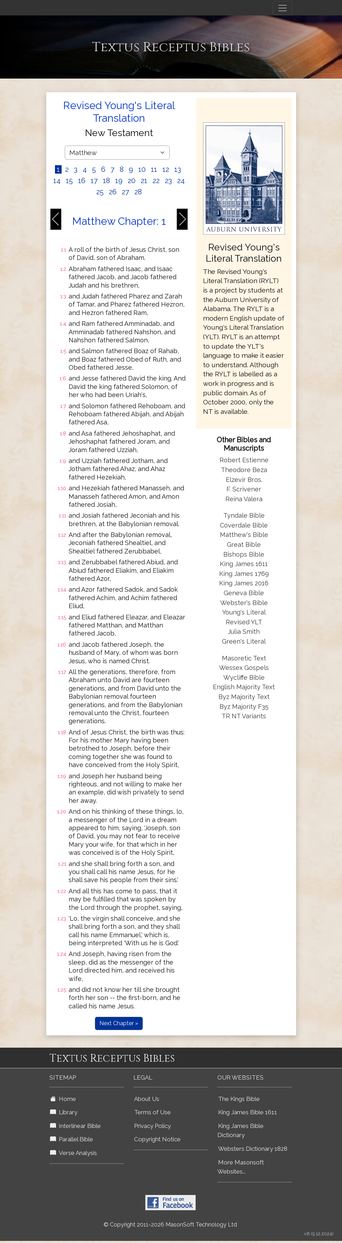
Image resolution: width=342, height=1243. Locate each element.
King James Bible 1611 (247, 1112)
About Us (146, 1098)
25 (100, 192)
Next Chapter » (118, 1023)
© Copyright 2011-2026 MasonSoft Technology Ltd (170, 1224)
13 (178, 169)
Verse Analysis (73, 1152)
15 (69, 180)
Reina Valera (244, 499)
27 (125, 192)
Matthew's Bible (244, 534)
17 (94, 180)
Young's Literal (244, 612)
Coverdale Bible (244, 525)
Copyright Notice (157, 1139)
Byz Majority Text (244, 696)
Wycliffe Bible (244, 677)
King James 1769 (244, 573)
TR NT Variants (244, 716)
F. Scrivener (243, 489)
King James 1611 (244, 563)
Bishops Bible (243, 554)
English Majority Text (244, 687)
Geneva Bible (244, 593)
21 (144, 180)
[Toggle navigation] (282, 8)
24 (181, 180)
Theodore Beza (244, 469)
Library (63, 1112)
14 (56, 180)
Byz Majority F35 (243, 706)
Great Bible (244, 544)
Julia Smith (244, 631)
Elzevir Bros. (244, 479)
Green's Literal (244, 641)
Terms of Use (152, 1112)
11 (154, 169)
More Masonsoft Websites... (240, 1167)
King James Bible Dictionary (240, 1130)
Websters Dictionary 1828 (252, 1148)
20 (131, 180)
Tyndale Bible (244, 515)
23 (168, 180)
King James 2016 (243, 583)
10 (142, 169)
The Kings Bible (239, 1098)
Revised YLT (244, 622)
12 (166, 169)
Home (63, 1098)
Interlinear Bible (75, 1125)
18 (106, 180)
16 (81, 180)
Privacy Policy (152, 1125)
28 (138, 192)
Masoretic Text (244, 658)
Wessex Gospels (244, 667)
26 (112, 192)
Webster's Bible (244, 602)
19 (118, 180)
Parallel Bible (71, 1139)
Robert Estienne (243, 460)
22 (156, 180)
